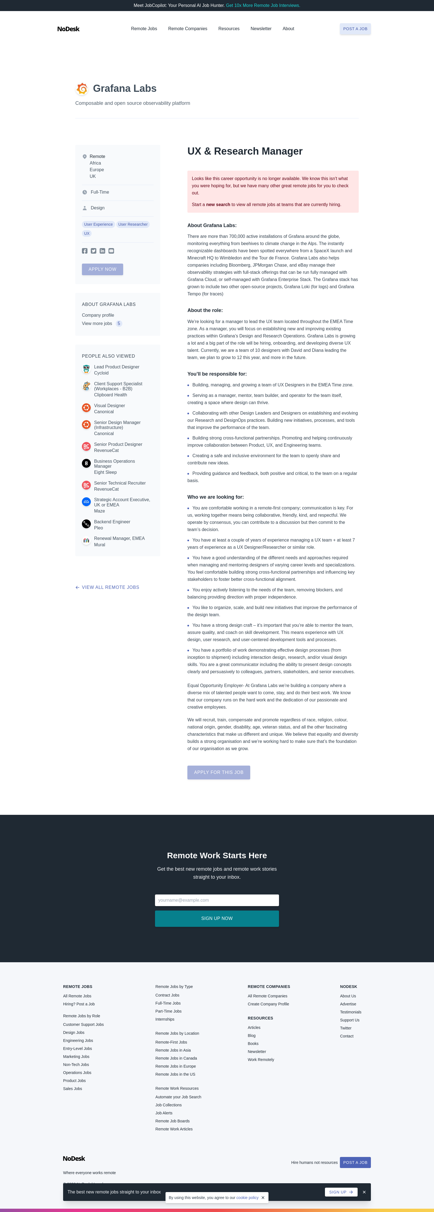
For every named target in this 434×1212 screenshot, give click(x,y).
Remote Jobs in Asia (173, 1050)
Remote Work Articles (174, 1129)
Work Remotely (261, 1059)
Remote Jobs (144, 28)
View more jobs (102, 323)
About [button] (288, 28)
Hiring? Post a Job (79, 1004)
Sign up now (216, 918)
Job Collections (169, 1105)
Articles (254, 1027)
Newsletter (261, 28)
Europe (97, 169)
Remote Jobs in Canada (176, 1058)
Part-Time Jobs (169, 1011)
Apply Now (103, 269)
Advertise (348, 1004)
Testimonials (350, 1012)
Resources (260, 1018)
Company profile (98, 315)
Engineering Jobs (78, 1040)
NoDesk (348, 986)
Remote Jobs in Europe (176, 1066)
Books (253, 1043)
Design (98, 208)
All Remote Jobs (77, 996)
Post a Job (355, 1162)
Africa (95, 163)
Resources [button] (228, 28)
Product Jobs (74, 1080)
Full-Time (100, 192)
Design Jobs (73, 1032)
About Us (348, 996)
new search (218, 204)
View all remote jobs (107, 587)
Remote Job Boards (173, 1121)
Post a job (355, 29)
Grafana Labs (125, 88)
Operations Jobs (77, 1072)
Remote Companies (187, 28)
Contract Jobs (167, 995)
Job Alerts (164, 1113)
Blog (251, 1035)
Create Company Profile (268, 1004)
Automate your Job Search (179, 1097)
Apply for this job (219, 772)
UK (93, 176)
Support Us (350, 1020)
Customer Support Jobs (83, 1024)
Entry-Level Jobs (77, 1048)
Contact (346, 1036)
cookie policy (247, 1197)
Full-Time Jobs (168, 1003)
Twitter (346, 1028)
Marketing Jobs (76, 1056)
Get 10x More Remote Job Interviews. (263, 5)
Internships (165, 1019)
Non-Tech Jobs (76, 1064)
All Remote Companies (267, 996)
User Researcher (133, 224)
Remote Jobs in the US (175, 1074)
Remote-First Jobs (171, 1042)
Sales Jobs (72, 1088)
